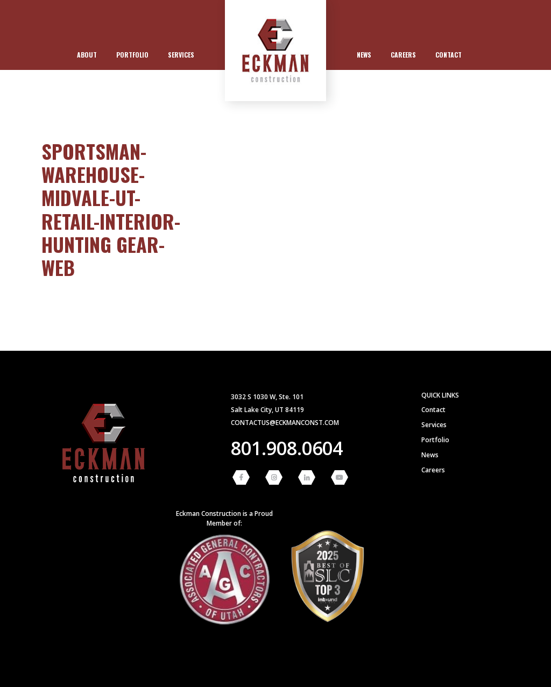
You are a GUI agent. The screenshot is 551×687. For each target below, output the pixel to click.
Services (181, 54)
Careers (403, 54)
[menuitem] (87, 55)
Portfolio (132, 54)
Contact (448, 54)
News (364, 54)
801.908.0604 (287, 448)
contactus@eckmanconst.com (285, 422)
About (87, 54)
